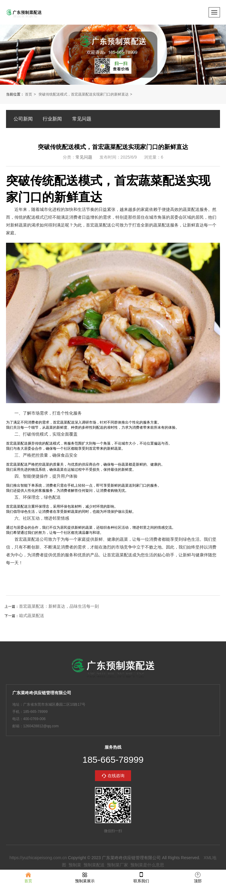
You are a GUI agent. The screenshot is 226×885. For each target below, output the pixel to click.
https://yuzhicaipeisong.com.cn (38, 857)
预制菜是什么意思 (147, 864)
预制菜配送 (94, 864)
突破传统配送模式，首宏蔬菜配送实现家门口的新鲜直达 (83, 94)
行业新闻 (52, 118)
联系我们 (141, 877)
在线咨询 (116, 775)
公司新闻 (23, 118)
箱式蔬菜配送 (31, 615)
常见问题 (81, 118)
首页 (28, 94)
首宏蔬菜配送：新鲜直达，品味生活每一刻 (59, 606)
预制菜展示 (85, 877)
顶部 (198, 877)
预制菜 (75, 864)
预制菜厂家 (117, 864)
